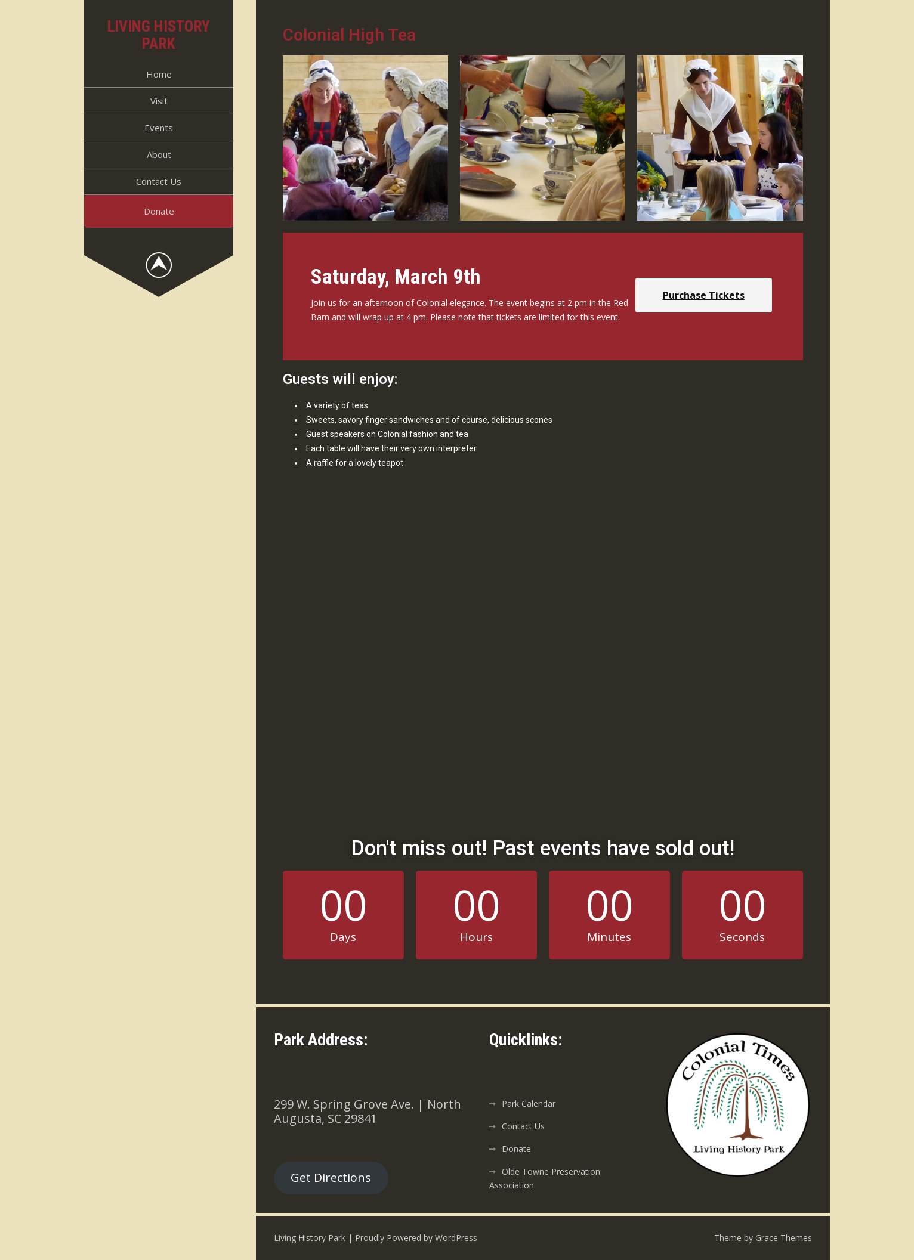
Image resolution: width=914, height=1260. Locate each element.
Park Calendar (528, 1103)
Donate (159, 211)
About (159, 154)
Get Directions (331, 1177)
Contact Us (158, 181)
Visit (159, 101)
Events (158, 128)
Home (159, 74)
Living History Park (158, 34)
